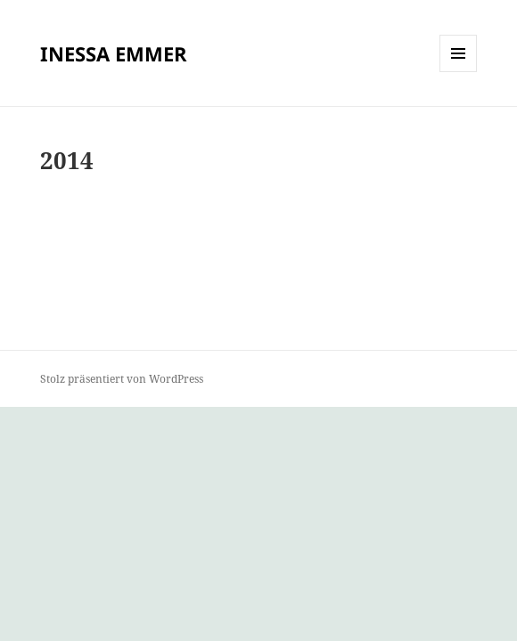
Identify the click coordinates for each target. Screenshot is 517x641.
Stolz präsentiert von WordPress (121, 378)
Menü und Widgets (458, 71)
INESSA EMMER (113, 53)
